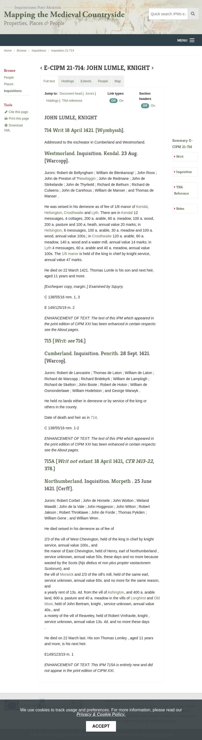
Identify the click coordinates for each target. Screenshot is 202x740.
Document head (70, 93)
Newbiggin (86, 178)
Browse (22, 50)
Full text (49, 81)
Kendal (111, 153)
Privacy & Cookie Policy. (101, 714)
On (121, 101)
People (9, 77)
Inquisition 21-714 (62, 50)
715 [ (60, 341)
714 (79, 341)
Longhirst (138, 598)
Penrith (109, 353)
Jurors (89, 93)
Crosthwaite (73, 213)
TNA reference (72, 101)
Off (113, 101)
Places (8, 84)
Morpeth (121, 481)
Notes (180, 208)
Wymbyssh (109, 130)
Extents (85, 81)
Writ (179, 156)
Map (117, 81)
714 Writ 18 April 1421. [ (70, 130)
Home (8, 50)
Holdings (52, 101)
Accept (101, 726)
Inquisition (184, 172)
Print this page (16, 118)
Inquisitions (39, 50)
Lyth (95, 213)
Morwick (66, 574)
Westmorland (59, 153)
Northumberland (63, 481)
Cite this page (16, 112)
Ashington (116, 592)
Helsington (53, 213)
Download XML (13, 128)
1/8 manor (70, 254)
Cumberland (58, 353)
